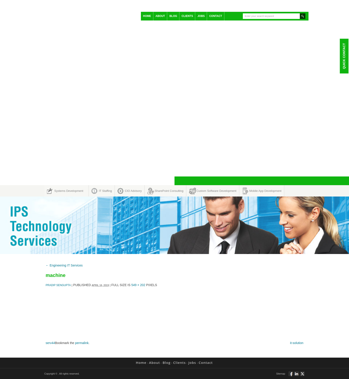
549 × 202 (138, 285)
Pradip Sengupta (58, 285)
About (160, 16)
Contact (215, 16)
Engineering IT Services (64, 265)
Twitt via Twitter (302, 375)
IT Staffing (105, 191)
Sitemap (280, 373)
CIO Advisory (133, 191)
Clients (187, 16)
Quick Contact (344, 56)
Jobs (201, 16)
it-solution (296, 343)
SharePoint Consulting (169, 191)
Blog (173, 16)
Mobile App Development (265, 191)
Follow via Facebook (290, 375)
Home (147, 16)
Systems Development (68, 191)
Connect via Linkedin (296, 375)
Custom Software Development (216, 191)
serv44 (50, 343)
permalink (82, 343)
